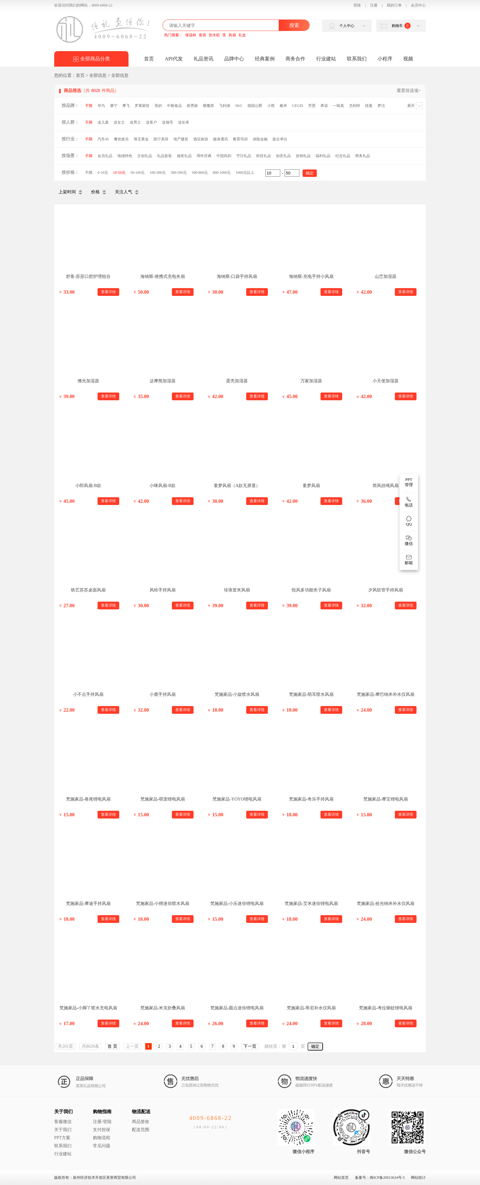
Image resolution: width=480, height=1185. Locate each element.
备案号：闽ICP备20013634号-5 (380, 1177)
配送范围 (140, 1129)
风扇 (232, 35)
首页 (149, 58)
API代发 (174, 58)
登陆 (357, 5)
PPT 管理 (409, 482)
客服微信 (63, 1121)
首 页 (112, 1046)
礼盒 (242, 35)
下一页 (249, 1046)
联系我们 (357, 58)
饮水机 (214, 35)
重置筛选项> (409, 90)
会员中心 (418, 5)
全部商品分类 (95, 58)
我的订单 (394, 5)
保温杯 (190, 35)
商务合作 (295, 58)
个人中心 (346, 26)
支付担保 (101, 1129)
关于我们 (63, 1111)
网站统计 (418, 1177)
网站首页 (341, 1177)
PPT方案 (62, 1137)
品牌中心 (234, 58)
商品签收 (140, 1121)
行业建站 (326, 58)
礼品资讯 (203, 58)
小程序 (384, 58)
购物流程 (101, 1137)
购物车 (401, 26)
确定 (315, 1046)
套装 (202, 35)
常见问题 (101, 1145)
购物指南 (102, 1111)
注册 (373, 5)
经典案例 (265, 58)
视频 (408, 58)
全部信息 (98, 75)
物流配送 (141, 1111)
